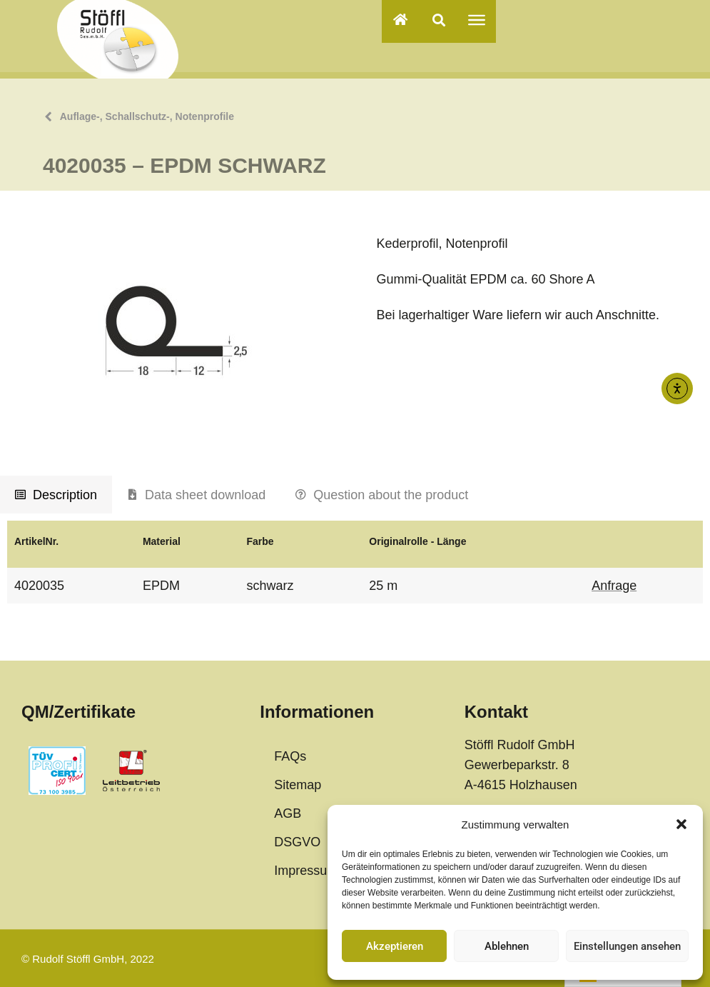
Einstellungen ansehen (627, 946)
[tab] (56, 495)
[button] (681, 824)
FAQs (290, 756)
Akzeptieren (394, 946)
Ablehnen (507, 946)
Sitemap (297, 785)
